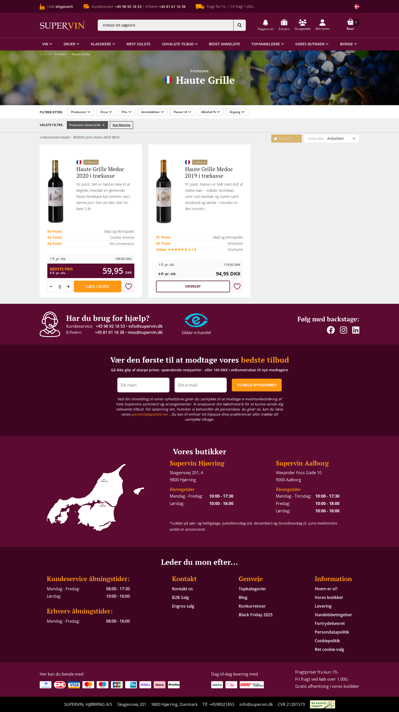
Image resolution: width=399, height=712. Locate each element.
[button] (266, 25)
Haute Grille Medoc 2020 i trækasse (100, 172)
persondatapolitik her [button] (150, 414)
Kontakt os (182, 589)
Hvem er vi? (326, 589)
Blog (243, 597)
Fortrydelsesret (330, 623)
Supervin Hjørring (197, 463)
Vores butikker (329, 597)
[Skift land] (356, 6)
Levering (323, 606)
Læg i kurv (97, 286)
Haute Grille (81, 54)
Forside (60, 54)
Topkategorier (252, 589)
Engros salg (183, 606)
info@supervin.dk (146, 326)
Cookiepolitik (327, 640)
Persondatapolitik (332, 632)
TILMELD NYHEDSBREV (257, 384)
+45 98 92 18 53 (110, 326)
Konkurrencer (252, 606)
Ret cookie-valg (329, 649)
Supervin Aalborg (302, 463)
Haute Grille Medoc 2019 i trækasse (209, 172)
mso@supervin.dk (145, 332)
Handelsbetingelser (333, 615)
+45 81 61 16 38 (109, 332)
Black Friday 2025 (256, 615)
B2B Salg (180, 597)
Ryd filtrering (121, 125)
